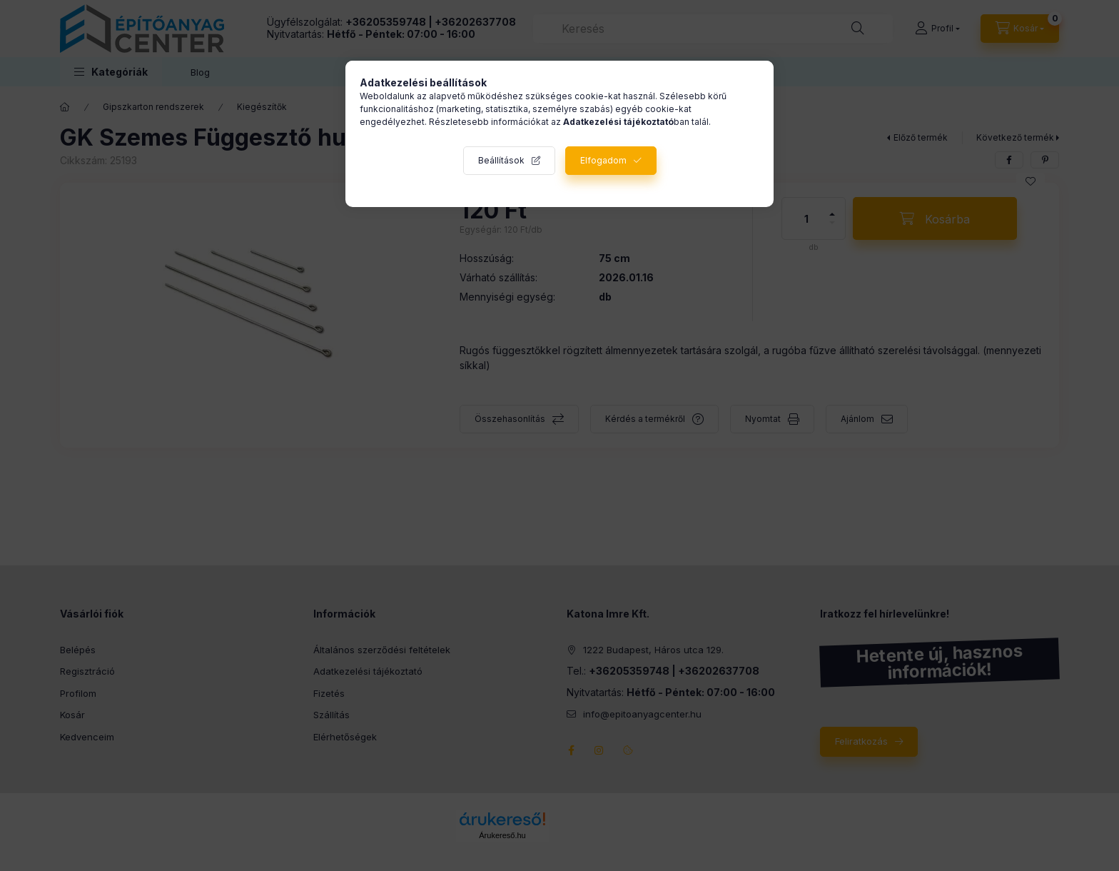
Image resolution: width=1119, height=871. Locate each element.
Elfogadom (603, 160)
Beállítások (501, 160)
